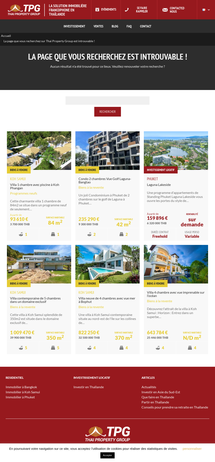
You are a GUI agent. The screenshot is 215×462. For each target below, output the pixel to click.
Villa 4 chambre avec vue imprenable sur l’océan (176, 294)
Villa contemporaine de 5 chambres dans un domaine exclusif (35, 300)
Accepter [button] (107, 455)
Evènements (108, 10)
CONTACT (145, 26)
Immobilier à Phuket (20, 397)
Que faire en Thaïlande (158, 397)
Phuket (152, 179)
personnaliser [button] (192, 448)
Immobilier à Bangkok (21, 387)
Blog (115, 26)
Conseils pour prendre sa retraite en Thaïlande (175, 407)
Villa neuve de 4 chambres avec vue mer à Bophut (107, 300)
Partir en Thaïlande (155, 402)
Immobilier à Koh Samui (23, 392)
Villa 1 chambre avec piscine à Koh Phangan (34, 186)
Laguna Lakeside (159, 185)
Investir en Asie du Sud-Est (161, 392)
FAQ (129, 26)
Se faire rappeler (143, 9)
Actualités (149, 387)
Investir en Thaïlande (88, 387)
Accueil (6, 36)
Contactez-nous (178, 9)
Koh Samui (18, 179)
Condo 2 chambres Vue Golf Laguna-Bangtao (105, 180)
